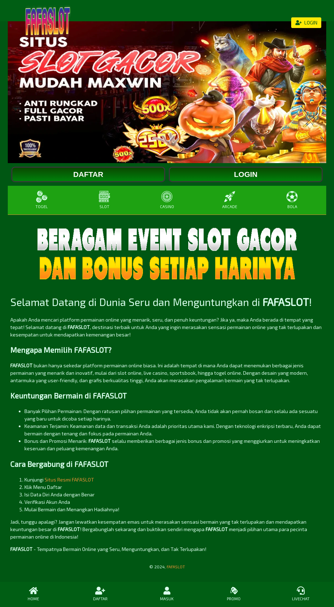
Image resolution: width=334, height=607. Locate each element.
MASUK (167, 594)
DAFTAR (100, 594)
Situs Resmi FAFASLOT (69, 480)
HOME (33, 594)
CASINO (167, 200)
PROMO (234, 594)
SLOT (104, 200)
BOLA (292, 200)
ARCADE (229, 200)
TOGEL (41, 200)
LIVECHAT (301, 594)
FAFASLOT (176, 566)
